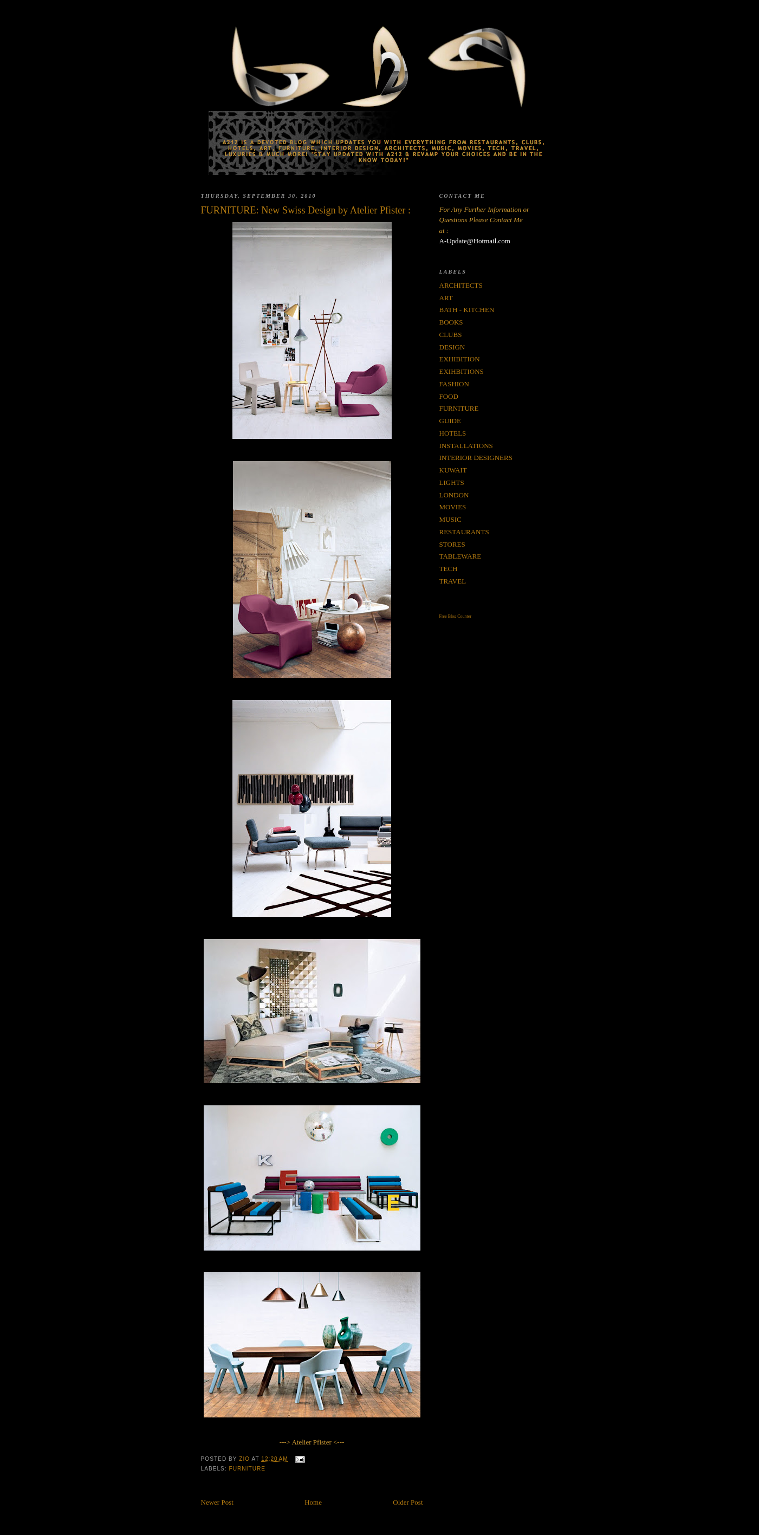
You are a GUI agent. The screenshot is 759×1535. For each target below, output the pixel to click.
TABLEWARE (460, 556)
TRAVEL (452, 581)
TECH (448, 569)
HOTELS (452, 433)
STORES (452, 544)
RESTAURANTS (464, 532)
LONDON (454, 495)
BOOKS (451, 322)
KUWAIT (453, 470)
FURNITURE (247, 1469)
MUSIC (450, 519)
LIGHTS (451, 482)
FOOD (448, 396)
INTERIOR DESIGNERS (476, 458)
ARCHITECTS (461, 285)
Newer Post (217, 1502)
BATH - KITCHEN (467, 310)
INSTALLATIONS (466, 446)
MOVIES (452, 507)
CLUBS (450, 335)
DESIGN (452, 347)
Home (313, 1502)
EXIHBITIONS (461, 371)
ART (446, 298)
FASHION (454, 384)
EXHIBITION (459, 359)
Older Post (408, 1502)
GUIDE (450, 421)
